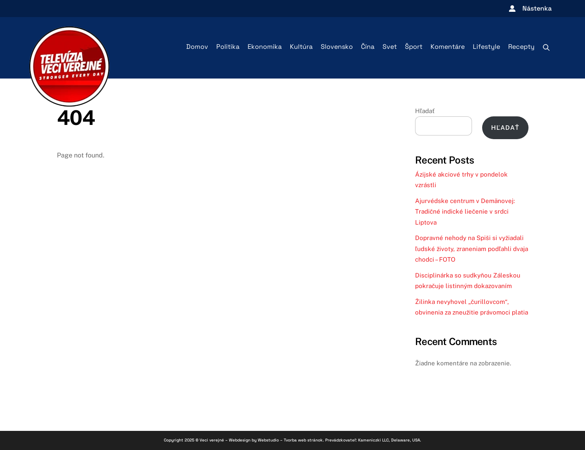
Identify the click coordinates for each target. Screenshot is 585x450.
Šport (413, 46)
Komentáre (448, 46)
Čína (367, 46)
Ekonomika (265, 46)
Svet (390, 46)
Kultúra (301, 46)
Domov (197, 46)
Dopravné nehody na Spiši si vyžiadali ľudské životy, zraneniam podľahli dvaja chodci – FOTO (471, 248)
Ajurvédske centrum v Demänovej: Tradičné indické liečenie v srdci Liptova (465, 211)
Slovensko (337, 46)
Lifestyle (486, 46)
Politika (227, 46)
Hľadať (425, 110)
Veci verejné (212, 440)
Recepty (521, 46)
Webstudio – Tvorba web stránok (290, 440)
